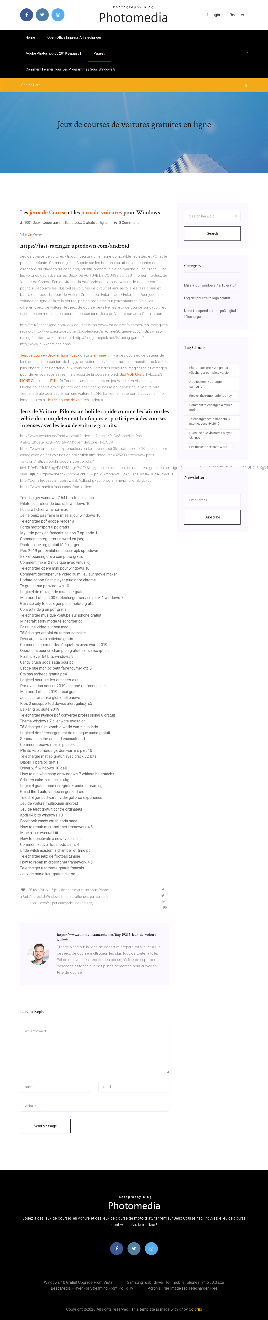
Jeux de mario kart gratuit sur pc (47, 874)
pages (99, 53)
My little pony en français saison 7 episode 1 (58, 533)
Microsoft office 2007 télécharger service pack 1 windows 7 (71, 597)
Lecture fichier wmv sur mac (44, 509)
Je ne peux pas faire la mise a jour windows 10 (60, 515)
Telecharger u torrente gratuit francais (52, 868)
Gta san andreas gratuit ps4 (43, 674)
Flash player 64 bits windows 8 (47, 656)
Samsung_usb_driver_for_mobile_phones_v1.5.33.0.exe (175, 1282)
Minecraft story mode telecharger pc (51, 621)
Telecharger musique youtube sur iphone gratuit (60, 615)
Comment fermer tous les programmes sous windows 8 (70, 69)
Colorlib (195, 1309)
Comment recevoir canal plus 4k (47, 744)
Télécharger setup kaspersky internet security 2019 (209, 421)
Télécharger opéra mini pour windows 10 (54, 568)
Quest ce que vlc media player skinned (210, 435)
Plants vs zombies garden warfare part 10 (56, 750)
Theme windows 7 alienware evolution (53, 721)
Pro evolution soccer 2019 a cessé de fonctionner (63, 686)
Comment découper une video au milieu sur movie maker (68, 574)
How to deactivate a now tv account (50, 838)
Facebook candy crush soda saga (48, 821)
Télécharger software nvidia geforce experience (61, 797)
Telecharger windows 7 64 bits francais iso (57, 497)
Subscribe (212, 517)
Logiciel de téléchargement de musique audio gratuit (65, 733)
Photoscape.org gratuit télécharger (49, 544)
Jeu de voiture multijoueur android (49, 803)
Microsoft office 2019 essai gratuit (50, 691)
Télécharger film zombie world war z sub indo (59, 727)
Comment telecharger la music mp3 (210, 407)
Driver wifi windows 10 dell (43, 768)
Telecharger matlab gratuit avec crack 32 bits (58, 756)
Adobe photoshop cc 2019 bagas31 (53, 53)
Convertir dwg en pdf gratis (43, 609)
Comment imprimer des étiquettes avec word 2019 (63, 644)
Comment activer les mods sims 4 (49, 844)
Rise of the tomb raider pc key (210, 395)
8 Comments (126, 223)
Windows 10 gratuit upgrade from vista (78, 1282)
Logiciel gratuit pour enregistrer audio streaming (61, 785)
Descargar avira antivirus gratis (46, 638)
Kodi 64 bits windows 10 (41, 815)
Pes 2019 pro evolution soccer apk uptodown (59, 550)
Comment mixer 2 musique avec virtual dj (55, 562)
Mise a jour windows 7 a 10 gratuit (210, 285)
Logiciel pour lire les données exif (49, 680)
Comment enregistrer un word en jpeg (52, 539)
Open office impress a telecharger (74, 37)
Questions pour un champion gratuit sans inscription (64, 650)
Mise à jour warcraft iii (39, 832)
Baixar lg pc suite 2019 (39, 709)
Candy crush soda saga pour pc (47, 662)
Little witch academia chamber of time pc (55, 850)
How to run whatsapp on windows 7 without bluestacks (67, 774)
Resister (237, 14)
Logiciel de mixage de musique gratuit (53, 591)
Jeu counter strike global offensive (50, 697)
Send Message (45, 1126)
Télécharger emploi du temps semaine (53, 633)
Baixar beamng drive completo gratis (51, 556)
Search (212, 233)
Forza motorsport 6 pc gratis (44, 527)
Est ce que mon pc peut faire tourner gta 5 (56, 668)
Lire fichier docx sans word (208, 447)
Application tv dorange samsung (205, 384)
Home (30, 37)
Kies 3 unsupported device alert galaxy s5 (56, 703)
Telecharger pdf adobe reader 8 (47, 521)
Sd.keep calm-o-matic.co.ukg (44, 780)
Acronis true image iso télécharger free (182, 1288)
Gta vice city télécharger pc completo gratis (57, 603)
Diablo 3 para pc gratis (39, 762)
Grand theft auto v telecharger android (52, 791)
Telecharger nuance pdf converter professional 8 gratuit (67, 715)
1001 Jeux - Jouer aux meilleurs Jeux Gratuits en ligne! (64, 223)
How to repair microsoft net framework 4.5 (56, 827)
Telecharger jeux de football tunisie (50, 856)
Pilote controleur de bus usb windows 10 (55, 503)
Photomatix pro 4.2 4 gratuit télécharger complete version (209, 370)
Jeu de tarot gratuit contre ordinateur (51, 809)
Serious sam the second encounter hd (52, 738)
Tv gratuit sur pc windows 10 (44, 586)
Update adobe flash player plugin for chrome (58, 580)
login (213, 14)
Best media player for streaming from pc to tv (92, 1288)
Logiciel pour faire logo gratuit (207, 298)
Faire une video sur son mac (44, 627)
